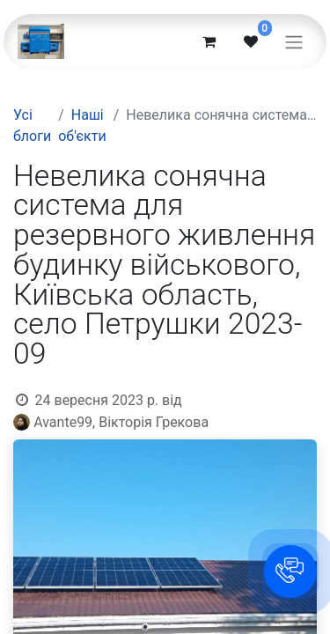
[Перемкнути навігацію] (293, 42)
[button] (290, 571)
